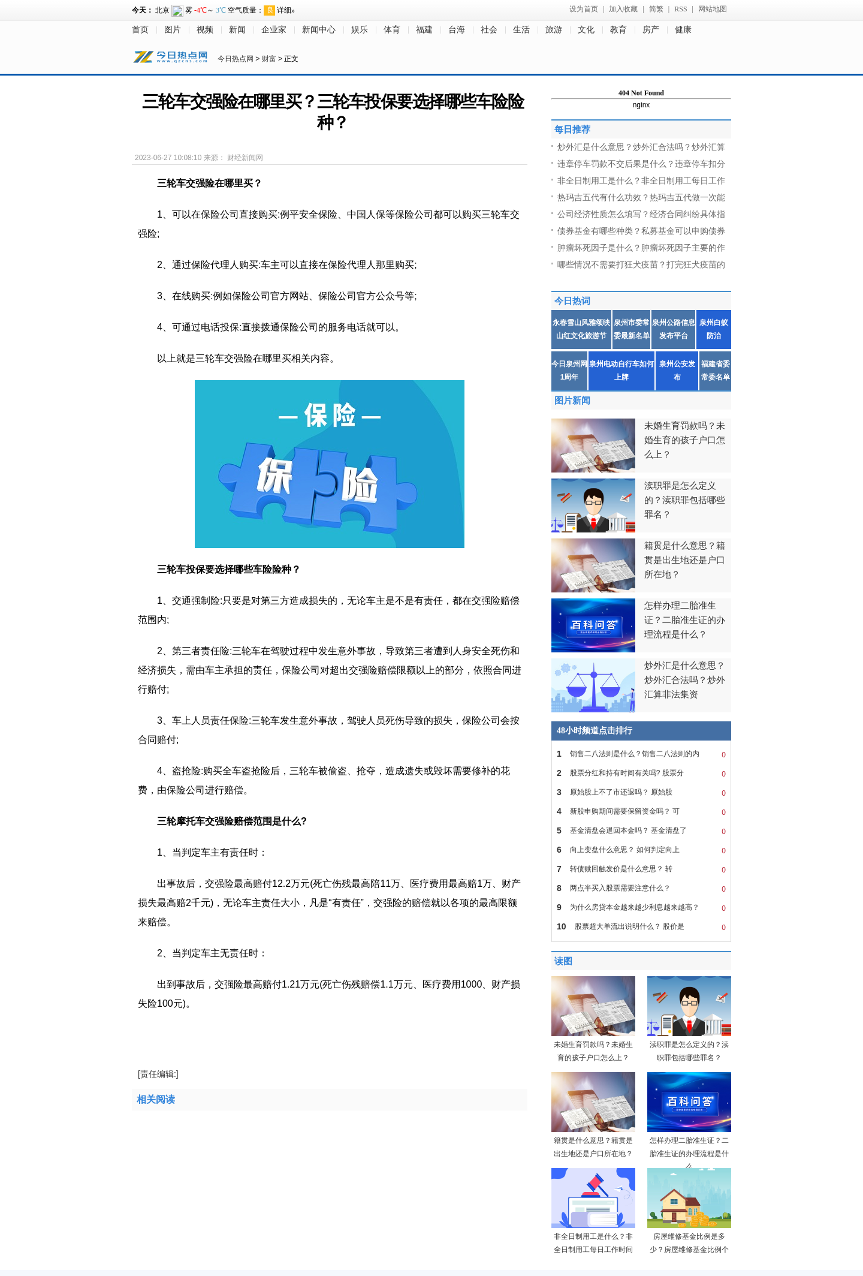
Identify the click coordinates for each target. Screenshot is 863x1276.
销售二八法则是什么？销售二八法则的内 (641, 754)
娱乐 (359, 29)
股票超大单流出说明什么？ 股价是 (641, 926)
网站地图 (712, 9)
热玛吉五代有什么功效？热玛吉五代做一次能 (641, 197)
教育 (618, 29)
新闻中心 (319, 29)
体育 (392, 29)
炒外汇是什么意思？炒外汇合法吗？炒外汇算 (641, 147)
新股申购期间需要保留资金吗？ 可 (641, 811)
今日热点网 (236, 59)
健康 (683, 29)
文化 (586, 29)
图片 (172, 29)
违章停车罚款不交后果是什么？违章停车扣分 (641, 163)
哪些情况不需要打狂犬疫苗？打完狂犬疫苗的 (641, 264)
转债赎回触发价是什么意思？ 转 (641, 869)
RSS (680, 9)
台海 (456, 29)
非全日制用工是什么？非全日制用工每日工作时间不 (593, 1249)
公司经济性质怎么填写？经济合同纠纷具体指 (641, 214)
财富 (269, 59)
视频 (205, 29)
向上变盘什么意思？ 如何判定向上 (641, 850)
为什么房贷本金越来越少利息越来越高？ (641, 907)
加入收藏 (623, 9)
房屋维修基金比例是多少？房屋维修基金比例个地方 (689, 1249)
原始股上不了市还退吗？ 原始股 (641, 792)
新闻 (237, 29)
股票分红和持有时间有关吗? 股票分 (641, 773)
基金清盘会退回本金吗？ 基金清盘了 (641, 830)
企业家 (273, 29)
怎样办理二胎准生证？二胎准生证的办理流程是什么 (689, 1153)
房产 (650, 29)
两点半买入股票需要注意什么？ (641, 888)
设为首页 (583, 9)
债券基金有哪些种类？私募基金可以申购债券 (641, 231)
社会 (489, 29)
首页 (140, 29)
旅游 (553, 29)
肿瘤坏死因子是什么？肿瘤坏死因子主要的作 (641, 247)
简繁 (656, 9)
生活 (521, 29)
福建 (424, 29)
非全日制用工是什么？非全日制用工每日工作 (641, 180)
